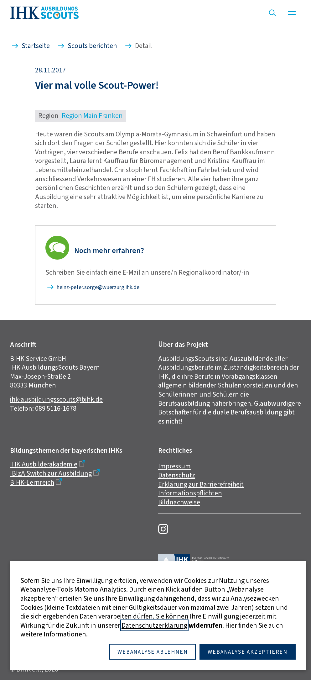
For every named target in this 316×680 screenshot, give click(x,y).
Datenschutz (176, 475)
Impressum (174, 466)
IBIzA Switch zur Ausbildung (51, 473)
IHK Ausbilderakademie (43, 464)
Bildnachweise (179, 502)
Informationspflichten (190, 493)
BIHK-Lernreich (32, 482)
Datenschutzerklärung (154, 625)
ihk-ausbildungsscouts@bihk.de (56, 399)
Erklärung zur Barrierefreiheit (201, 484)
